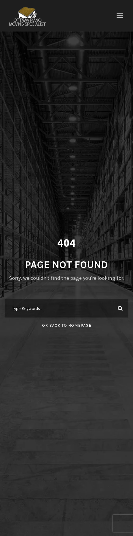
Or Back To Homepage (66, 325)
